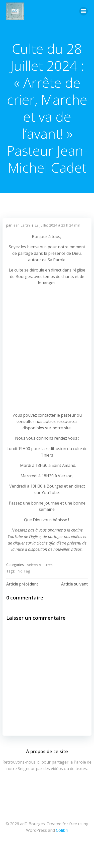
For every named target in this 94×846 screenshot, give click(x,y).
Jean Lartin (21, 225)
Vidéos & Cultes (40, 565)
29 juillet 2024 (46, 225)
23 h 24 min (70, 225)
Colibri (62, 830)
